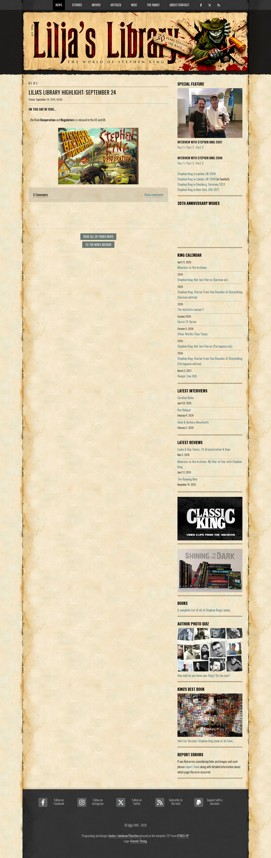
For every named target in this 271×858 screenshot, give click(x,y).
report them (192, 767)
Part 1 (180, 147)
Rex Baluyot (184, 410)
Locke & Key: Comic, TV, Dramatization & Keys (203, 449)
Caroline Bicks (185, 397)
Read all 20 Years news (98, 236)
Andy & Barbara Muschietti (193, 422)
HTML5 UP (183, 835)
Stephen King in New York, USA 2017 (198, 189)
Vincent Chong (138, 841)
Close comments (154, 194)
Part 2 (190, 147)
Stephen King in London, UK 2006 (196, 174)
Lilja (130, 825)
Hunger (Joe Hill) (187, 376)
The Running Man (187, 479)
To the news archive (98, 244)
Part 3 (199, 147)
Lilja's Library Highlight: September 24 (72, 92)
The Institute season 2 (190, 309)
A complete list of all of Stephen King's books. (204, 610)
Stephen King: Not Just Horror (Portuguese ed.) (204, 346)
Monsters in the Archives (192, 267)
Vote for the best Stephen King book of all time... (205, 741)
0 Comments (40, 194)
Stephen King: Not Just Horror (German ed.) (202, 279)
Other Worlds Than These (192, 334)
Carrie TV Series (186, 321)
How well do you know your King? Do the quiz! (203, 675)
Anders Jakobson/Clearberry (124, 835)
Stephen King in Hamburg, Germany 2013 (201, 184)
